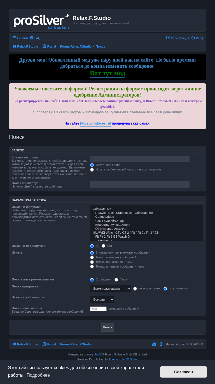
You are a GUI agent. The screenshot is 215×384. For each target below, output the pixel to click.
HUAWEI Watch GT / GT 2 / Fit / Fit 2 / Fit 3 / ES (146, 233)
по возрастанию (147, 288)
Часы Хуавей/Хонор (146, 221)
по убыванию (175, 288)
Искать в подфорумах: (29, 245)
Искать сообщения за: (29, 297)
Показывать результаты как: (33, 279)
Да (94, 245)
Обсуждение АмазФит (146, 229)
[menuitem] (35, 38)
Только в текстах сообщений (113, 257)
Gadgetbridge (146, 217)
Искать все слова (105, 165)
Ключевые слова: (25, 157)
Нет (107, 245)
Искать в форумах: (26, 207)
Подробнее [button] (38, 375)
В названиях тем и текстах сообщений (120, 252)
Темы (121, 279)
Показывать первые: (28, 308)
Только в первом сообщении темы (117, 266)
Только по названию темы (111, 261)
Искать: (17, 252)
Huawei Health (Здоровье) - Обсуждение (146, 213)
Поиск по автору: (25, 183)
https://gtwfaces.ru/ (95, 123)
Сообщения (101, 279)
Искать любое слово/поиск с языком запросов (125, 169)
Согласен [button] (183, 372)
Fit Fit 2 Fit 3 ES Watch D (146, 237)
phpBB (98, 354)
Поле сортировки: (25, 286)
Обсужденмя (146, 209)
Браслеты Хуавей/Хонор (146, 225)
